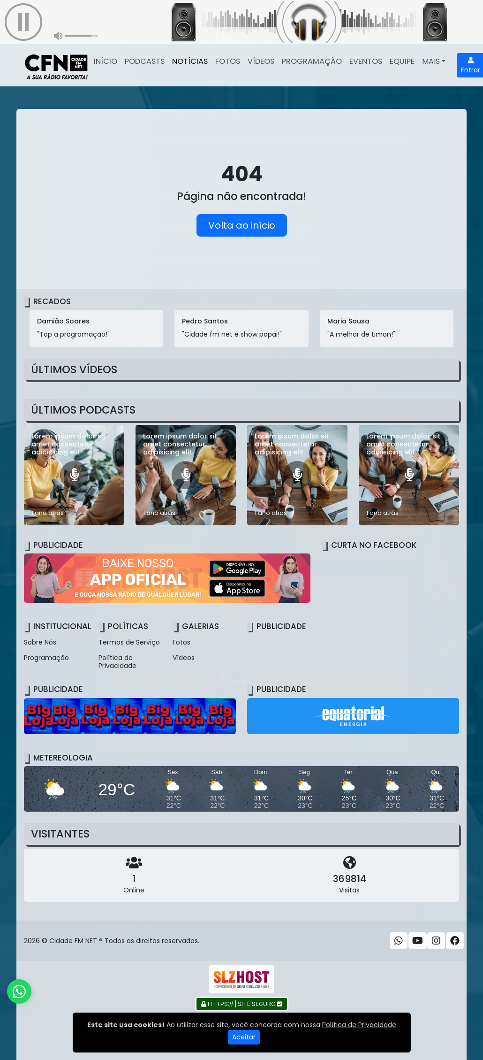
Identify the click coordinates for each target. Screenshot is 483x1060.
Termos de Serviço (129, 642)
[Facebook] (455, 940)
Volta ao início (241, 225)
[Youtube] (417, 940)
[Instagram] (436, 940)
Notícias (190, 61)
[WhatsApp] (399, 940)
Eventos (365, 61)
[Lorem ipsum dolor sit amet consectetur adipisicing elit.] (74, 475)
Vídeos (261, 61)
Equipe (402, 61)
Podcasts (145, 61)
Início (105, 61)
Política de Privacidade (117, 661)
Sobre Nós (40, 642)
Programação (312, 61)
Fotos (227, 61)
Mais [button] (431, 61)
